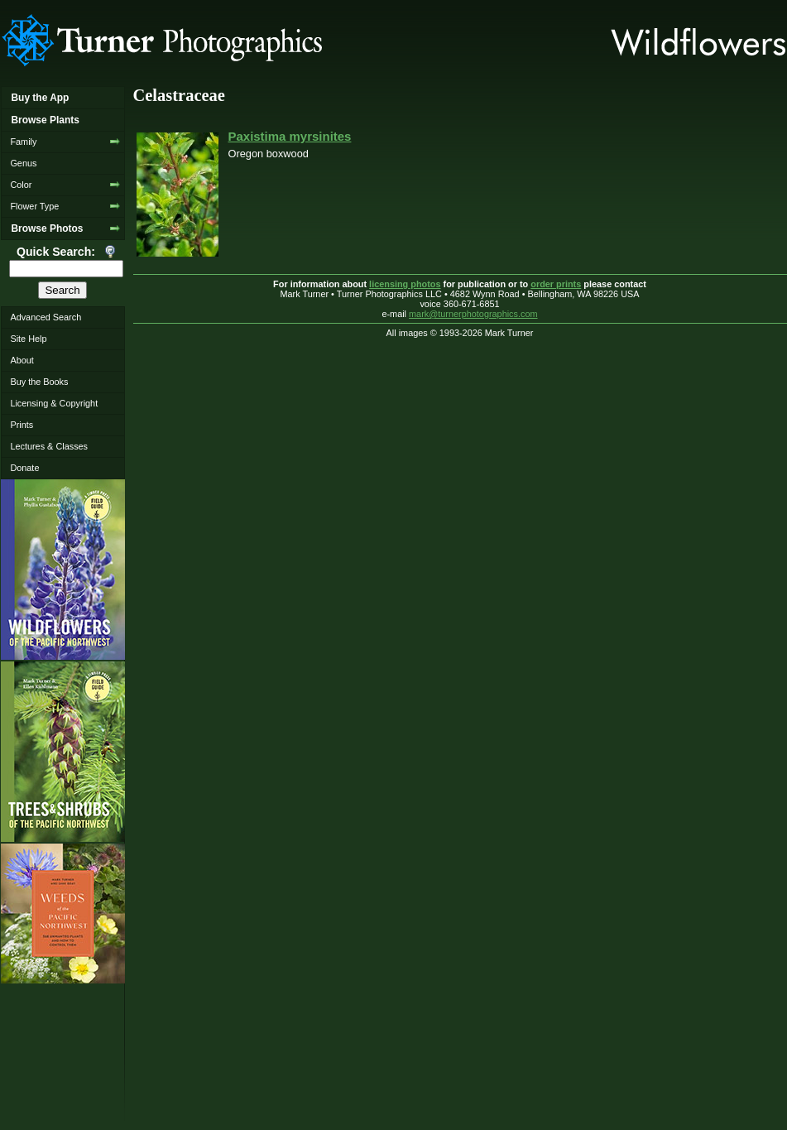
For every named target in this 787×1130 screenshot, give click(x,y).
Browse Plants (45, 120)
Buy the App (40, 97)
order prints (555, 284)
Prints (21, 425)
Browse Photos (47, 228)
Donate (24, 468)
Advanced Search (45, 317)
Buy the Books (39, 382)
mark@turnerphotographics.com (473, 314)
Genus (23, 163)
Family (23, 142)
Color (20, 185)
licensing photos (404, 284)
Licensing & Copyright (54, 403)
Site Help (28, 339)
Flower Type (34, 206)
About (21, 360)
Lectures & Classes (49, 446)
